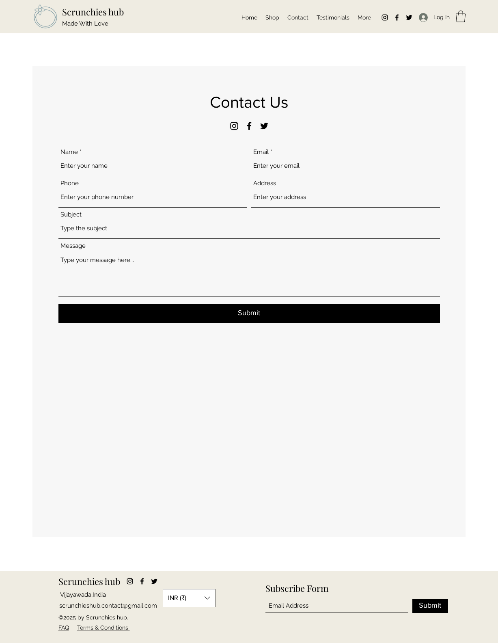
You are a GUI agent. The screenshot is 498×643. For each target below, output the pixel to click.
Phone (69, 183)
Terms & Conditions (103, 627)
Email (261, 152)
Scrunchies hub (93, 12)
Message (73, 246)
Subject (71, 215)
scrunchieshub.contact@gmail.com (108, 605)
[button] (461, 16)
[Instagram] (385, 17)
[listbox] (189, 598)
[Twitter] (409, 17)
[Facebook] (397, 17)
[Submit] (249, 313)
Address (264, 183)
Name (69, 152)
